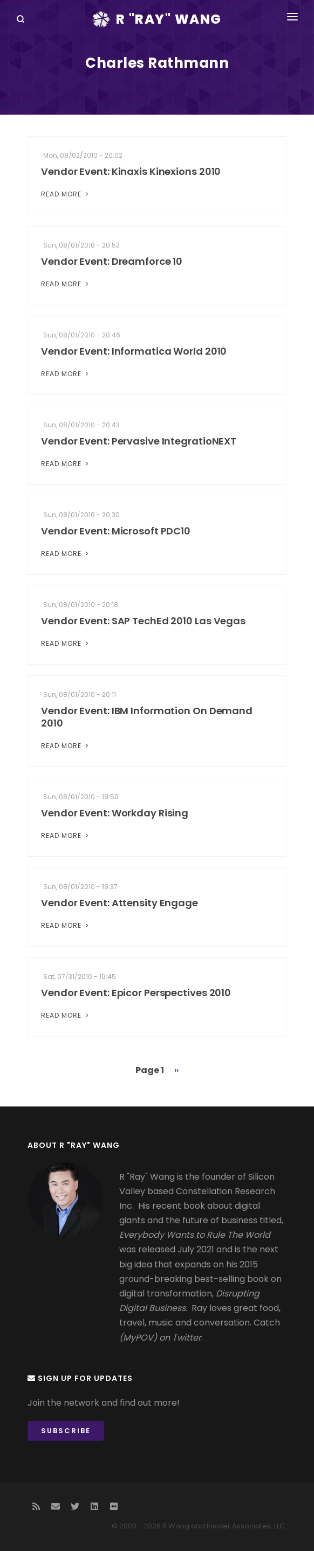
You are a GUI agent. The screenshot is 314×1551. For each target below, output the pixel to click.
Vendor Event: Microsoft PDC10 (115, 531)
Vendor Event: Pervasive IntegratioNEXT (138, 441)
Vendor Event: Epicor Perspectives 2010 (136, 992)
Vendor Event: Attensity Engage (119, 903)
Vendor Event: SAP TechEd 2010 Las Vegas (143, 621)
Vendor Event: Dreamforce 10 (111, 261)
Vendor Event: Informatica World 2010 (134, 351)
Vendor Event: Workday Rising (114, 813)
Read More (66, 194)
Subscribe (66, 1431)
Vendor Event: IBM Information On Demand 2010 (146, 717)
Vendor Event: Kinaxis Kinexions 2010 (131, 171)
